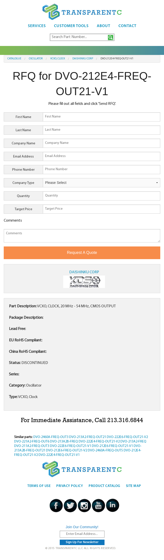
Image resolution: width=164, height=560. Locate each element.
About (103, 26)
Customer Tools (71, 26)
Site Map (133, 486)
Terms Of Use (39, 486)
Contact (127, 26)
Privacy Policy (69, 486)
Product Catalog (104, 486)
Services (37, 26)
